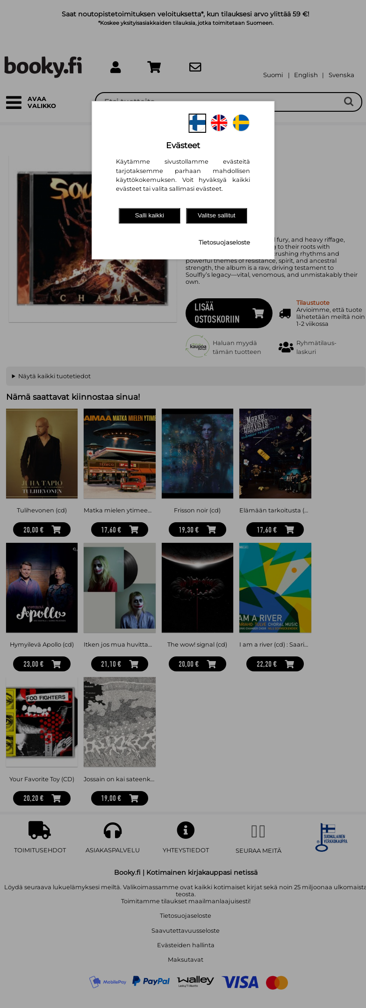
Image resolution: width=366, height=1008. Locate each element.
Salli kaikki (149, 215)
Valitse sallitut (217, 215)
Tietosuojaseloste (224, 242)
